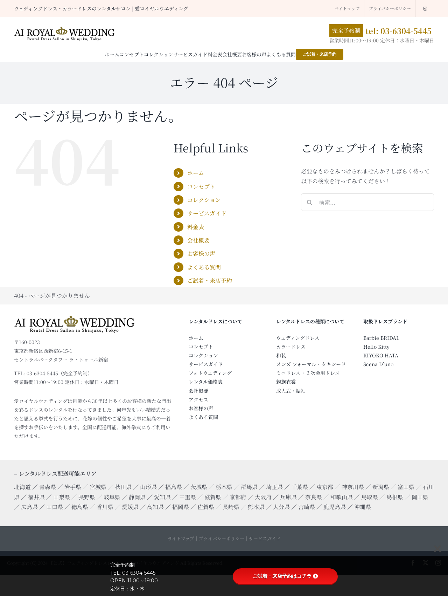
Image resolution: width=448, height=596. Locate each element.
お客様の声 (201, 253)
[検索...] (367, 202)
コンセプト (201, 187)
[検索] (309, 202)
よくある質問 (204, 267)
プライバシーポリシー (221, 538)
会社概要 (198, 240)
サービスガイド (206, 213)
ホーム (195, 173)
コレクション (204, 200)
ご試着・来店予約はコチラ (285, 576)
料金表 (195, 227)
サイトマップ (181, 538)
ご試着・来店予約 (209, 280)
